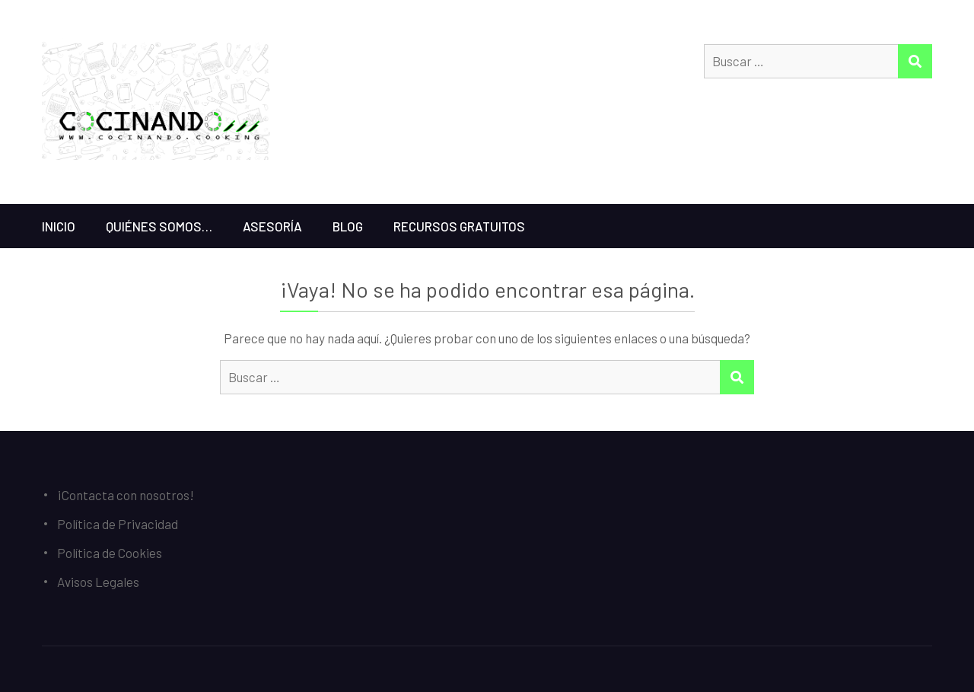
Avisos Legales (98, 581)
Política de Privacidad (117, 523)
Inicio (58, 226)
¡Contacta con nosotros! (125, 494)
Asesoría (272, 226)
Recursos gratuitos (459, 226)
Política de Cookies (109, 552)
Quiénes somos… (159, 226)
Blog (348, 226)
